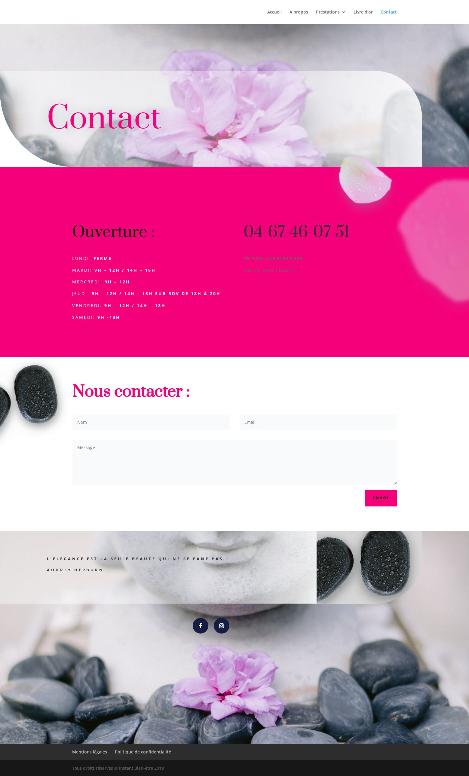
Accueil (274, 12)
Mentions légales (89, 752)
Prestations (328, 12)
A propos (299, 12)
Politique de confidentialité (143, 752)
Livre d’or (363, 12)
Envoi (381, 497)
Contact (389, 12)
